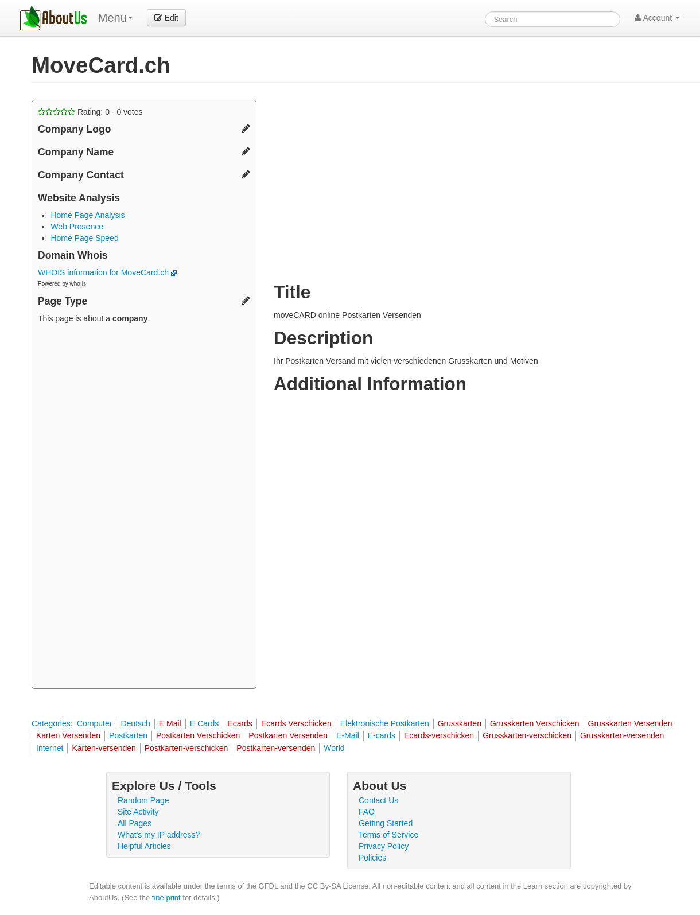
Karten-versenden (103, 748)
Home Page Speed (84, 238)
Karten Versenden (68, 735)
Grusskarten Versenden (630, 723)
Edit (166, 17)
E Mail (170, 723)
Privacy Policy (384, 846)
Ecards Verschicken (296, 723)
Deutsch (135, 723)
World (334, 748)
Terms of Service (388, 834)
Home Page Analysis (87, 215)
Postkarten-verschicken (186, 748)
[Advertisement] (144, 508)
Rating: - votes (90, 111)
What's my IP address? (159, 834)
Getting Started (386, 823)
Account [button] (657, 17)
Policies (372, 857)
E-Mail (347, 735)
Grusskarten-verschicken (527, 735)
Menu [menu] (115, 17)
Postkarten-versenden (275, 748)
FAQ (367, 811)
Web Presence (76, 226)
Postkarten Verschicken (198, 735)
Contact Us (378, 800)
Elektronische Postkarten (384, 723)
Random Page (143, 800)
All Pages (134, 823)
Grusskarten (459, 723)
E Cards (204, 723)
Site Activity (138, 811)
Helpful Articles (144, 846)
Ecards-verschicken (439, 735)
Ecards (239, 723)
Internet (49, 748)
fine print (166, 897)
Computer (94, 723)
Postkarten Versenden (288, 735)
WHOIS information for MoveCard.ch (107, 272)
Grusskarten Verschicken (535, 723)
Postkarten (128, 735)
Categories (51, 723)
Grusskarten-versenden (622, 735)
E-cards (381, 735)
